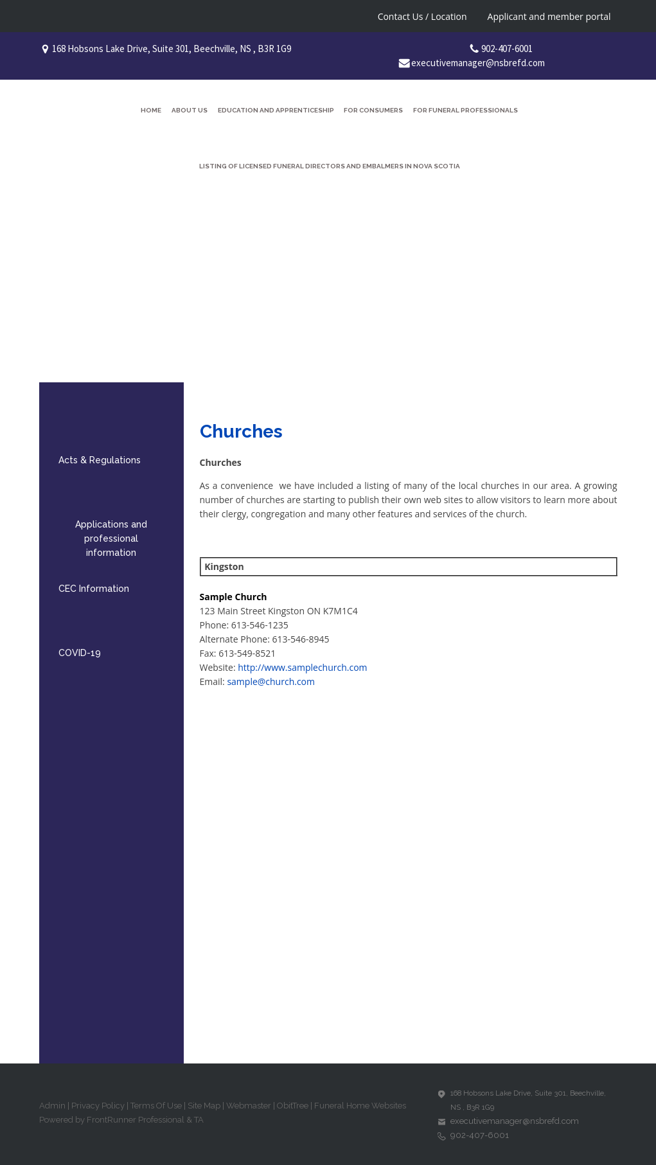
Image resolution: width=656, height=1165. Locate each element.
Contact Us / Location (422, 16)
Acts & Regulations (99, 460)
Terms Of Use (156, 1105)
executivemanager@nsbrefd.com (478, 63)
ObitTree (292, 1105)
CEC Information (93, 588)
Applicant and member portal (549, 16)
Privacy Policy (98, 1105)
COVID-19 (79, 653)
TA (199, 1120)
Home (151, 110)
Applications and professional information (111, 538)
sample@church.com (271, 681)
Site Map (204, 1105)
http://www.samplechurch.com (302, 667)
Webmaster (248, 1105)
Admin (52, 1105)
